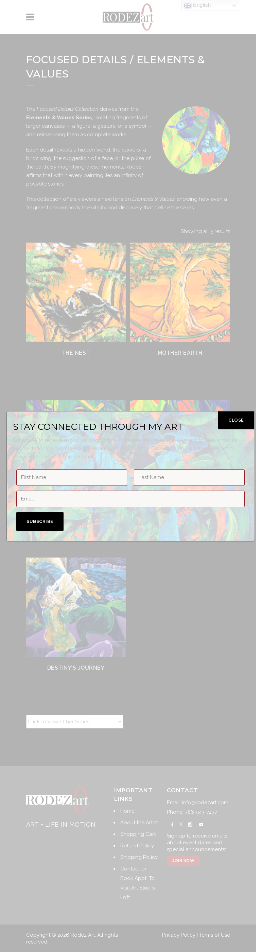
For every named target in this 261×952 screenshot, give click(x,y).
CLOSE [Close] (236, 420)
